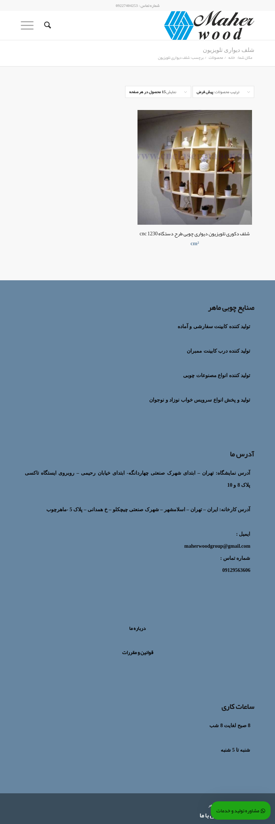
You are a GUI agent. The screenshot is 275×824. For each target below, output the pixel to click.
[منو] (29, 25)
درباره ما (137, 628)
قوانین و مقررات (137, 652)
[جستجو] (46, 25)
